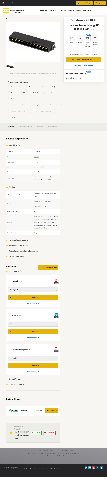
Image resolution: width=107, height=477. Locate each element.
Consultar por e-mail (88, 65)
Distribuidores (77, 65)
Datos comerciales (16, 256)
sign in (95, 54)
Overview (11, 126)
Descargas (40, 126)
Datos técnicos (15, 379)
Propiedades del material (19, 245)
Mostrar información (32, 303)
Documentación (15, 271)
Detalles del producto (25, 126)
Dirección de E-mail (51, 453)
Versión (12, 187)
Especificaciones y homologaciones (23, 251)
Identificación (14, 145)
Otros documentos (16, 384)
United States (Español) (9, 3)
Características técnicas (18, 240)
